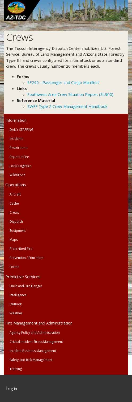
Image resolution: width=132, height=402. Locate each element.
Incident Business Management (33, 350)
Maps (14, 239)
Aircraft (15, 194)
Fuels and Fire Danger (26, 286)
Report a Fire (19, 157)
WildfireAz (17, 175)
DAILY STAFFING (21, 129)
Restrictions (18, 147)
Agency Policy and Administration (35, 332)
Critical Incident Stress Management (36, 341)
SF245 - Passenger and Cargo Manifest (63, 82)
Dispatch (16, 221)
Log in (11, 388)
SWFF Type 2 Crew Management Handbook (67, 106)
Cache (14, 203)
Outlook (16, 304)
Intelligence (18, 295)
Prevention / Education (26, 257)
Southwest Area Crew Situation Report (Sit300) (70, 94)
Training (16, 369)
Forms (14, 267)
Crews (14, 212)
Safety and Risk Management (31, 360)
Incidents (16, 138)
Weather (16, 313)
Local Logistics (20, 166)
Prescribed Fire (21, 248)
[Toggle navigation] (125, 26)
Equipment (18, 230)
